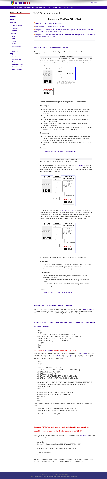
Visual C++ (15, 51)
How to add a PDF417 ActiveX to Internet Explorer (59, 151)
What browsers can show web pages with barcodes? (50, 26)
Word (13, 38)
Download (13, 16)
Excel (13, 36)
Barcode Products (29, 7)
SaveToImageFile (79, 165)
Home (20, 7)
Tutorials (13, 33)
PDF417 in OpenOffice (18, 67)
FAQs (60, 7)
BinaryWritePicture (67, 210)
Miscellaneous (16, 57)
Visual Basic (15, 49)
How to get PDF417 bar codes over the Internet (51, 48)
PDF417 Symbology (17, 25)
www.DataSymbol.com (40, 476)
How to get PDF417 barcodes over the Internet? (49, 23)
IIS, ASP (14, 43)
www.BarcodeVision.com (63, 476)
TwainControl (73, 476)
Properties (15, 28)
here (49, 65)
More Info (13, 22)
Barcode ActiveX (41, 7)
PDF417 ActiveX (52, 7)
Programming (15, 62)
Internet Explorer (16, 46)
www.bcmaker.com (52, 476)
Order (12, 19)
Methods (14, 30)
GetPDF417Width (56, 355)
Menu (93, 3)
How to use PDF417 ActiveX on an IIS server (57, 292)
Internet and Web (16, 59)
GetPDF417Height (69, 355)
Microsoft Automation (17, 64)
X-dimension (48, 350)
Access (14, 41)
